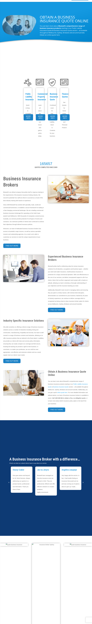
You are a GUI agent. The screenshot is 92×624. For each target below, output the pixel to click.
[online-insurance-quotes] (14, 544)
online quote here (62, 392)
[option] (21, 480)
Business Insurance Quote (60, 387)
